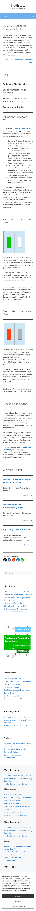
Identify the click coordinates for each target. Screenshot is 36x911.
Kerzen (15, 129)
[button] (5, 560)
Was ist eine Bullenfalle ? (13, 684)
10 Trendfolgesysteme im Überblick (17, 592)
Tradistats (18, 5)
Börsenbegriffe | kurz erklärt (15, 606)
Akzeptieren (18, 896)
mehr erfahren (27, 495)
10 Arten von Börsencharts (14, 603)
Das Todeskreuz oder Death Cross (17, 690)
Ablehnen (18, 901)
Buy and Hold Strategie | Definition (17, 681)
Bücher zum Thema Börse (14, 612)
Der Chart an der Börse (13, 696)
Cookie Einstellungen (18, 906)
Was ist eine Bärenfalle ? (13, 678)
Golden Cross (9, 693)
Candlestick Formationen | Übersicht (18, 595)
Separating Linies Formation (16, 529)
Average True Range (11, 687)
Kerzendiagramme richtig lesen (16, 699)
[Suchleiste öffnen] (33, 16)
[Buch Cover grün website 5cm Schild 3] (18, 660)
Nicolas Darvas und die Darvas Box (17, 725)
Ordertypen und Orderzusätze (15, 609)
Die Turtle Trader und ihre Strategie (17, 717)
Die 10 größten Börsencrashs (15, 749)
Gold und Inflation (11, 752)
